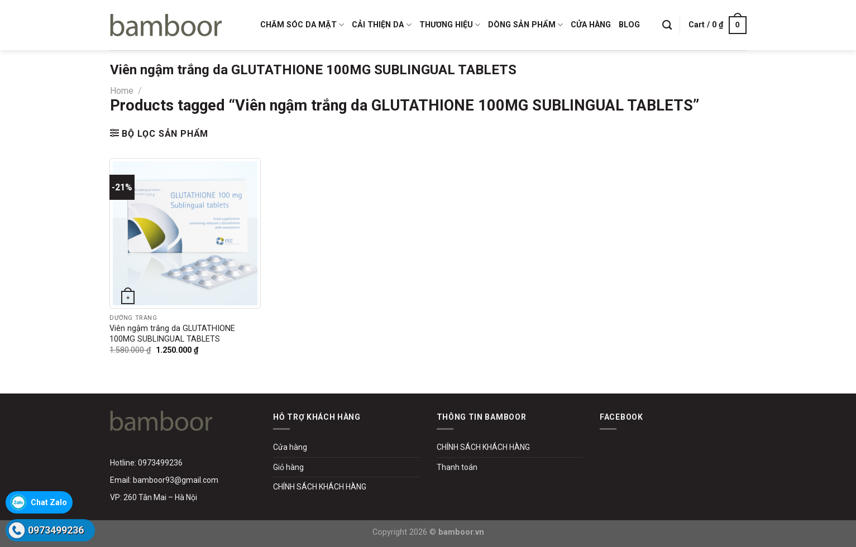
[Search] (667, 25)
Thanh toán (457, 467)
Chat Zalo (49, 502)
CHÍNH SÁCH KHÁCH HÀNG (319, 486)
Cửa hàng (290, 447)
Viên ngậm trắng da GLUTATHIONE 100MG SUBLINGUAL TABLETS (172, 334)
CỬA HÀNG (591, 25)
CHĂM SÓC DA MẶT (302, 25)
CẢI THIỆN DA (381, 25)
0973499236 (56, 530)
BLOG (629, 25)
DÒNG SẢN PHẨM (525, 25)
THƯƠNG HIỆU (449, 25)
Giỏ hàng (288, 467)
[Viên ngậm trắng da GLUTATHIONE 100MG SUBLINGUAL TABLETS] (185, 233)
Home (121, 90)
